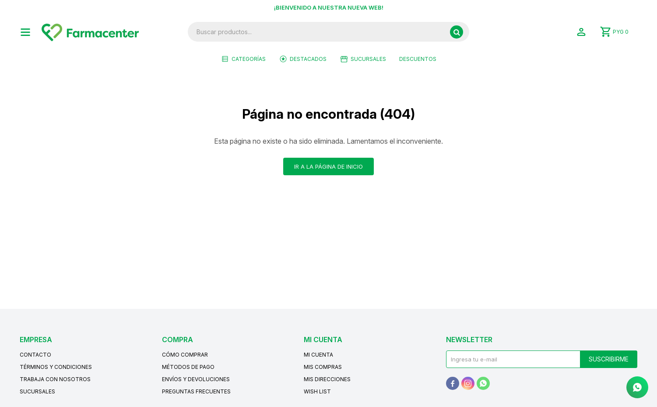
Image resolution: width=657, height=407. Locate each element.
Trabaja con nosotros (55, 379)
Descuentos (417, 59)
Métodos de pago (188, 367)
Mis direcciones (327, 379)
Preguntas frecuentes (196, 391)
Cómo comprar (185, 354)
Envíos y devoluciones (196, 379)
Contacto (35, 354)
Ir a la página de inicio (328, 166)
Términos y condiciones (56, 367)
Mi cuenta (318, 354)
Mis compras (323, 367)
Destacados (308, 59)
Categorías (249, 59)
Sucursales (368, 59)
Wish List (317, 391)
